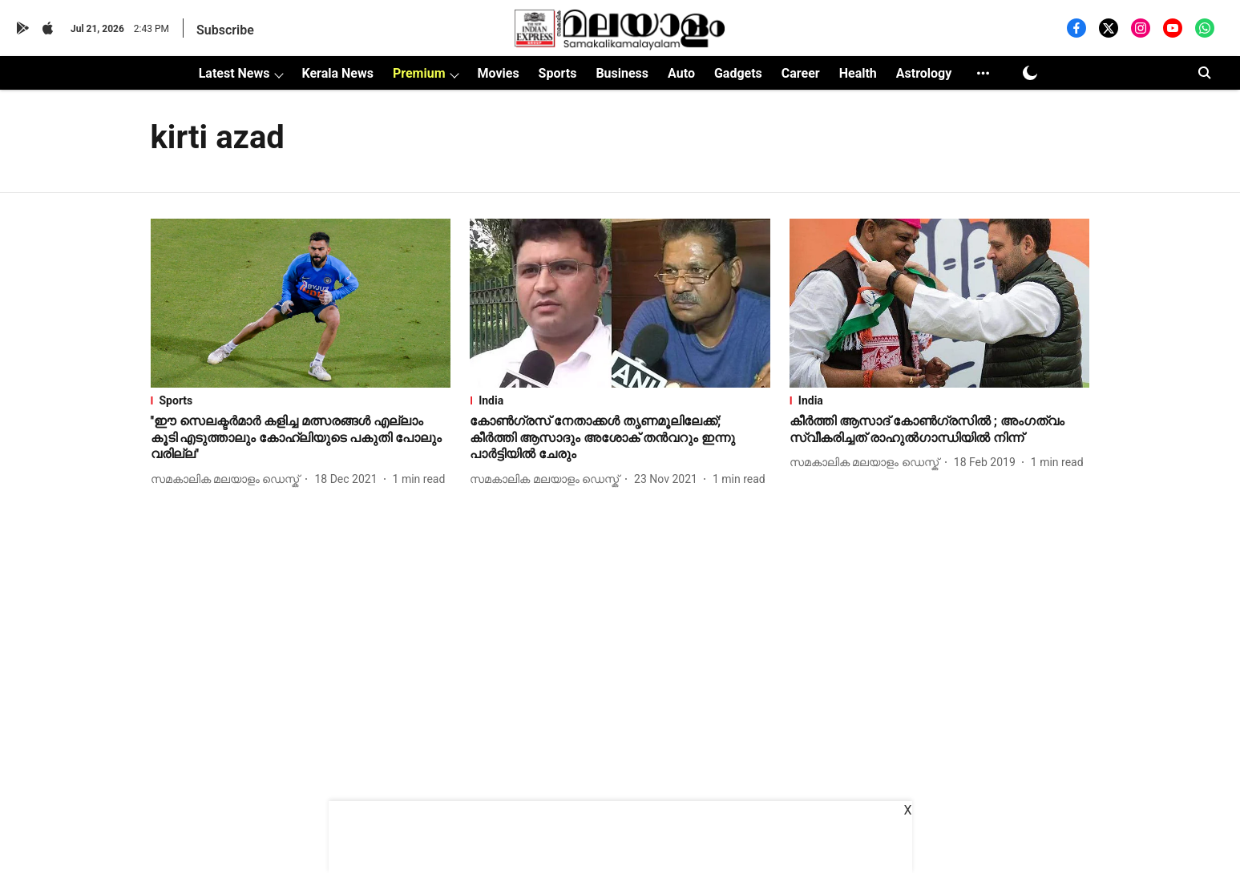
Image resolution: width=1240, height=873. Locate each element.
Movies (498, 73)
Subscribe (225, 30)
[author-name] (228, 479)
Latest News (234, 73)
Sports (558, 73)
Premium (419, 73)
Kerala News (337, 73)
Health (858, 73)
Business (622, 73)
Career (801, 73)
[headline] (301, 438)
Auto (681, 73)
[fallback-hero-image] (301, 303)
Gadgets (738, 73)
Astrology (924, 73)
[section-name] (301, 400)
